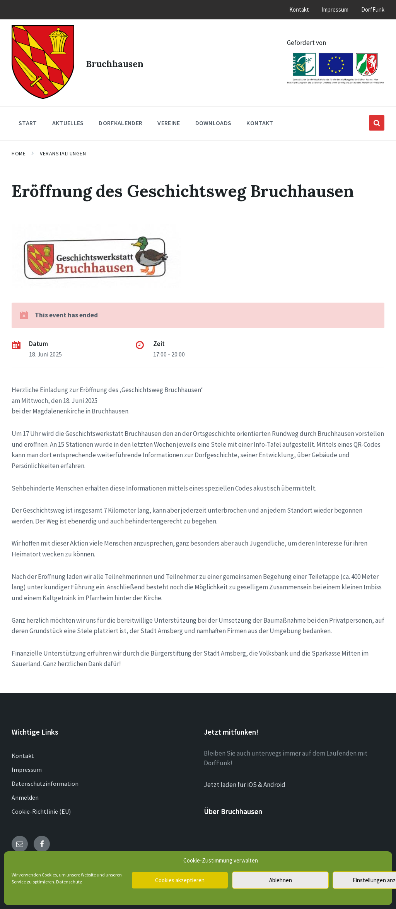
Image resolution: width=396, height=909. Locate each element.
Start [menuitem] (28, 118)
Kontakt (23, 750)
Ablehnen (280, 880)
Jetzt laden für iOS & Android (244, 779)
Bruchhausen (118, 60)
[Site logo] (41, 91)
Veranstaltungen (63, 148)
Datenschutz (69, 882)
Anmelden (25, 792)
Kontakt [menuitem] (299, 9)
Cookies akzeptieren (180, 880)
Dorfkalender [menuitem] (120, 118)
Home (19, 148)
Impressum (27, 764)
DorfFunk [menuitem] (372, 9)
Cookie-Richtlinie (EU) (41, 806)
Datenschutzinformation (45, 778)
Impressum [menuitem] (335, 9)
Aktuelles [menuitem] (68, 118)
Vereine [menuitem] (168, 118)
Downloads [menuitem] (213, 118)
